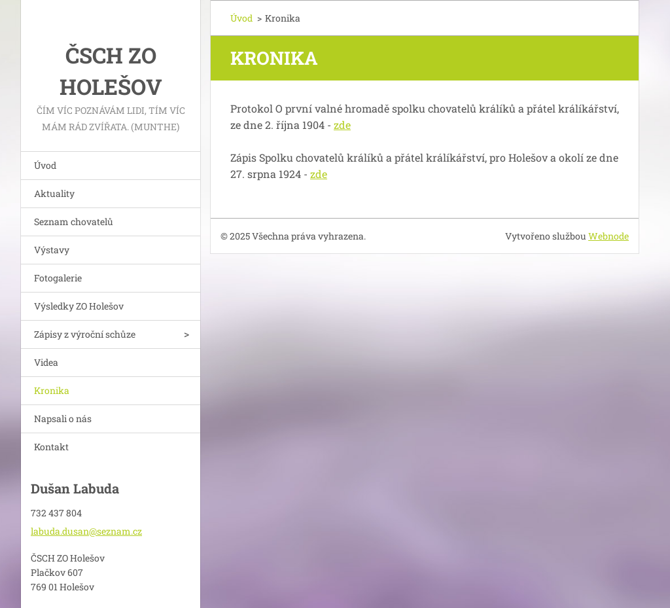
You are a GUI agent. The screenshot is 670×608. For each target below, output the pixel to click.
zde (342, 125)
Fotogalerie (58, 278)
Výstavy (51, 249)
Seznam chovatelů (73, 221)
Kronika (51, 390)
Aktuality (54, 193)
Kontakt (51, 446)
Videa (46, 362)
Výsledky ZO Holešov (79, 306)
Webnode (608, 236)
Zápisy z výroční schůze (84, 334)
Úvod (45, 165)
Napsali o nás (63, 418)
